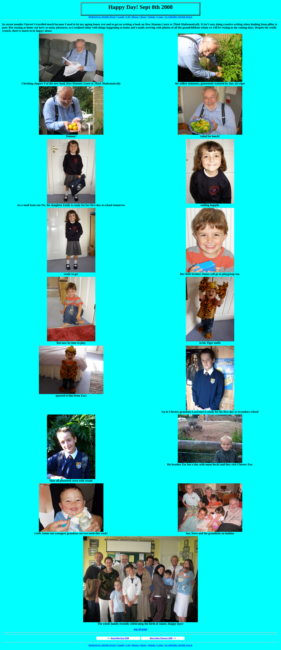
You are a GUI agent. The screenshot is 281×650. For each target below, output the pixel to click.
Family (121, 17)
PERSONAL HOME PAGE (102, 17)
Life (128, 17)
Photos (135, 17)
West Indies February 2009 (161, 638)
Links (160, 17)
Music (143, 17)
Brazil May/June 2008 (120, 638)
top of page (140, 629)
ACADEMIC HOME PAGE (179, 645)
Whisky (152, 17)
